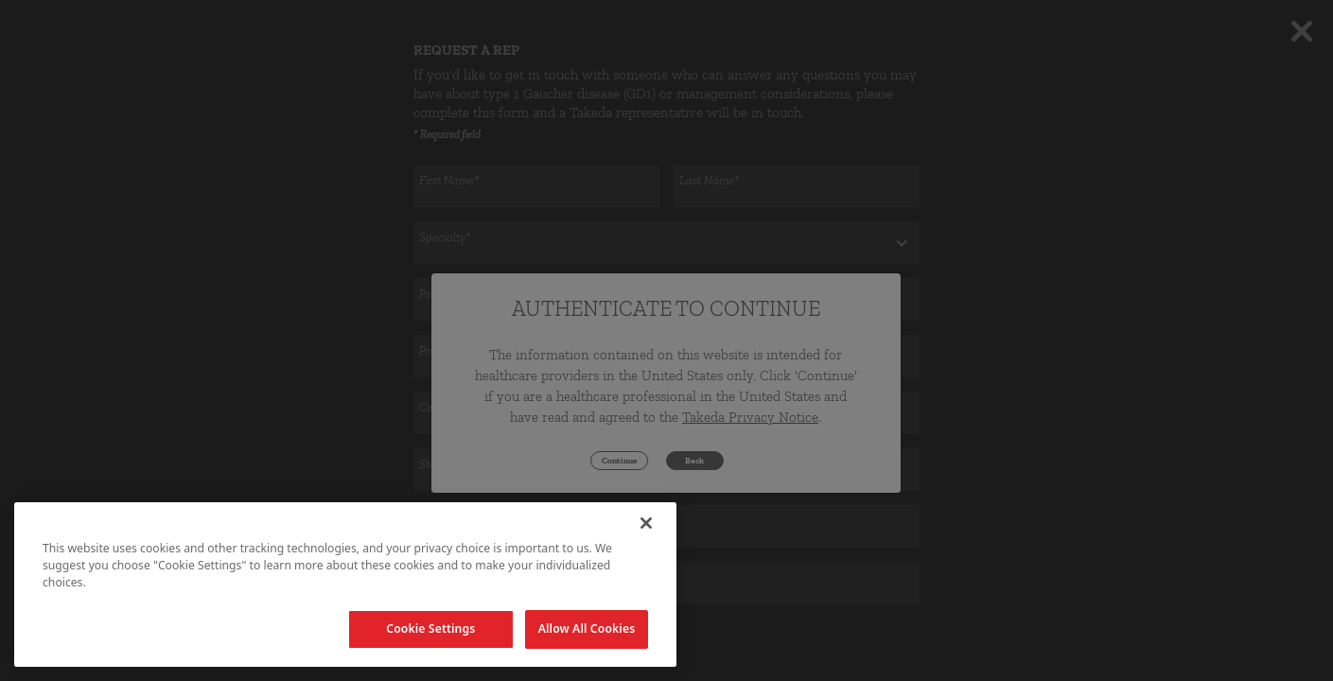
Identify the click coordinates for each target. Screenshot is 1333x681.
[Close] (646, 523)
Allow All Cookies (587, 628)
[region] (345, 584)
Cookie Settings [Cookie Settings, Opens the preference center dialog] (430, 628)
